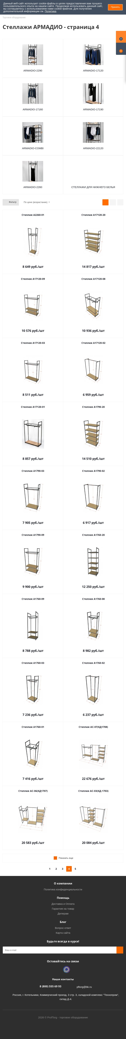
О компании (63, 883)
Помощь (63, 898)
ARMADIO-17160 (33, 109)
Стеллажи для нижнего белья (93, 187)
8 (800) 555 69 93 (50, 986)
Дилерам (63, 913)
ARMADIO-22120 (93, 148)
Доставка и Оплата (63, 903)
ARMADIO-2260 (32, 187)
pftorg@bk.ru (84, 986)
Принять (115, 7)
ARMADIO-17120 (93, 70)
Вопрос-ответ (63, 927)
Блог (63, 922)
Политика (50, 11)
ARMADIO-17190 (93, 109)
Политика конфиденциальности (63, 889)
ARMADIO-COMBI (33, 148)
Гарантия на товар (63, 908)
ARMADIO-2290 (32, 70)
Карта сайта (63, 932)
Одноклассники (57, 969)
